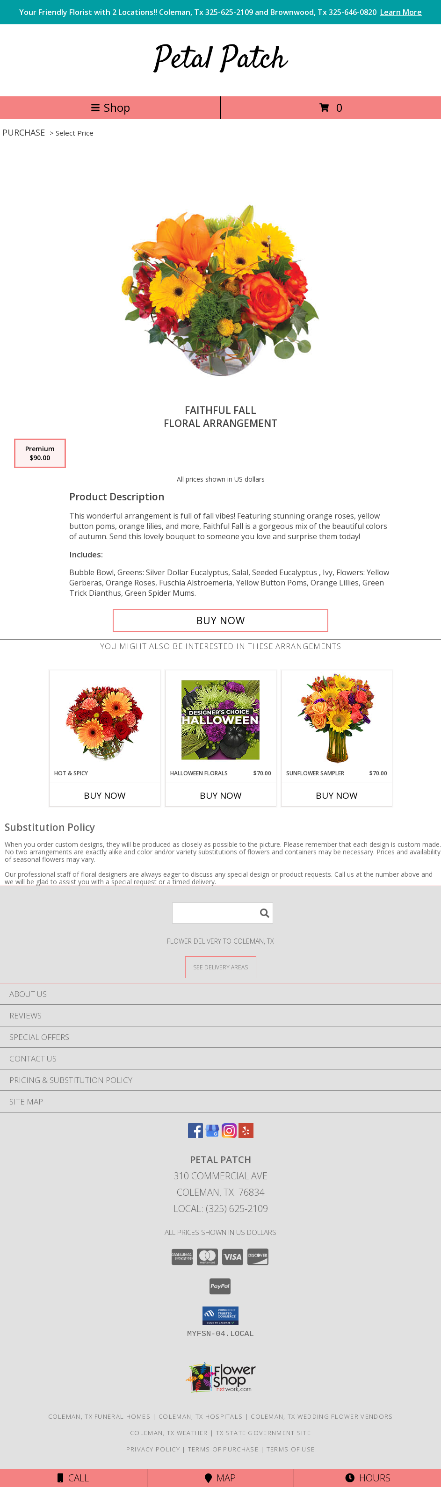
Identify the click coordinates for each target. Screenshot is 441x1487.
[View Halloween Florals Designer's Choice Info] (220, 719)
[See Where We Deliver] (220, 966)
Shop (110, 107)
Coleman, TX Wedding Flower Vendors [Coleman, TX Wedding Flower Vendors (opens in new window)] (322, 1416)
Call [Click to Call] (73, 1478)
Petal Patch (220, 60)
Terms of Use (291, 1449)
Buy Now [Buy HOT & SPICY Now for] (105, 795)
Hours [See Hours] (367, 1478)
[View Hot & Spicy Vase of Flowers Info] (104, 719)
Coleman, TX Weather (169, 1433)
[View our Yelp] (246, 1135)
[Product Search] (222, 913)
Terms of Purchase (223, 1449)
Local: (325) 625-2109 (221, 1208)
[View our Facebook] (195, 1135)
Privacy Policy (153, 1449)
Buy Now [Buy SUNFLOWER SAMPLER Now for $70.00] (337, 795)
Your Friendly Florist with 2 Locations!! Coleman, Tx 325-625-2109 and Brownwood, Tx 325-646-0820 (220, 12)
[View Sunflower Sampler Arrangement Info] (336, 719)
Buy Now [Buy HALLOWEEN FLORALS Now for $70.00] (221, 795)
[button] (220, 1316)
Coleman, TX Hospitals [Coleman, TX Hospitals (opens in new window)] (201, 1416)
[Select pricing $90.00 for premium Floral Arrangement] (40, 453)
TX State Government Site (263, 1433)
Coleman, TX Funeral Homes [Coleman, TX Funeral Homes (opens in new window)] (99, 1416)
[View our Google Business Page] (212, 1135)
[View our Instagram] (229, 1135)
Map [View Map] (220, 1478)
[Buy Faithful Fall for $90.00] (221, 620)
